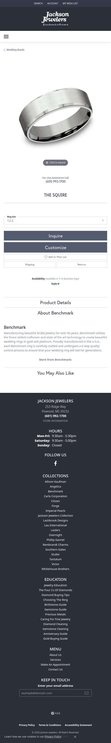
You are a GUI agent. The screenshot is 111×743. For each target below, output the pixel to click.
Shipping (29, 264)
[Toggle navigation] (6, 36)
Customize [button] (55, 247)
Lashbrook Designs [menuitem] (55, 520)
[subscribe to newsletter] (86, 692)
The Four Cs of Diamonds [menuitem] (55, 590)
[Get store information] (55, 421)
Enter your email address (55, 686)
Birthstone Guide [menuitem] (55, 604)
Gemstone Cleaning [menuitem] (55, 629)
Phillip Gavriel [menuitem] (55, 540)
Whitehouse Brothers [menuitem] (55, 569)
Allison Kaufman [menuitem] (55, 481)
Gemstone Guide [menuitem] (56, 609)
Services (55, 660)
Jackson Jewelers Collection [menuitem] (55, 515)
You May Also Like (55, 373)
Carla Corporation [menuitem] (55, 496)
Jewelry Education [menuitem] (55, 585)
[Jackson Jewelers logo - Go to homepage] (55, 19)
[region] (55, 115)
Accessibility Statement (78, 725)
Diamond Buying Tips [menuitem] (55, 595)
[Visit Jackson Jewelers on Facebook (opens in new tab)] (55, 463)
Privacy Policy (27, 725)
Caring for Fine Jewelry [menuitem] (55, 619)
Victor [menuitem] (55, 564)
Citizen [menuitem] (55, 501)
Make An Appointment (55, 664)
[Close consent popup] (75, 737)
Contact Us (55, 669)
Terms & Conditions (50, 725)
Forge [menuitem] (55, 506)
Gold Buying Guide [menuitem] (55, 638)
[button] (38, 3)
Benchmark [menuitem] (55, 491)
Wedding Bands (15, 49)
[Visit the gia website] (55, 713)
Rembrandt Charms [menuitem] (55, 544)
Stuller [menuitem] (55, 554)
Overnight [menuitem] (55, 535)
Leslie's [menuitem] (55, 530)
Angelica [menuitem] (55, 486)
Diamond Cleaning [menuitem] (55, 624)
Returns (82, 264)
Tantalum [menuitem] (55, 559)
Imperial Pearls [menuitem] (55, 511)
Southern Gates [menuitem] (55, 549)
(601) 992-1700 (55, 181)
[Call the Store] (55, 416)
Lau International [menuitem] (55, 525)
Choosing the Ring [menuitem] (55, 600)
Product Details (55, 302)
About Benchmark (55, 313)
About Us (56, 655)
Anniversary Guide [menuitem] (55, 634)
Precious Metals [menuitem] (55, 614)
